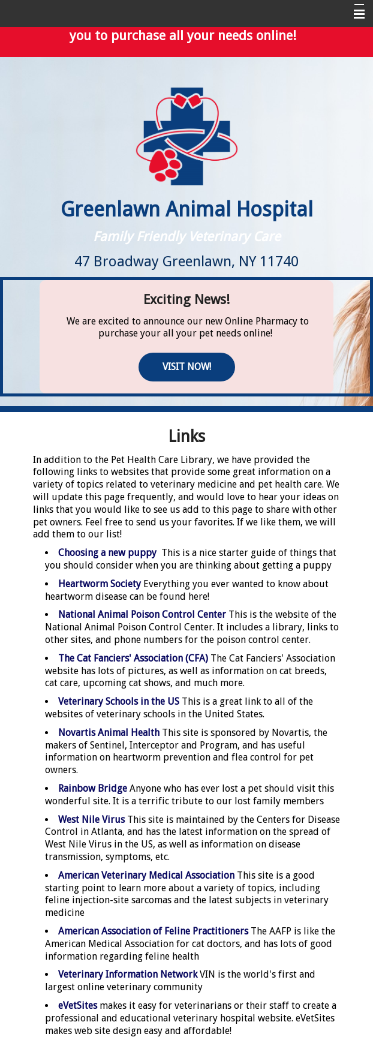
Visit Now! (187, 366)
